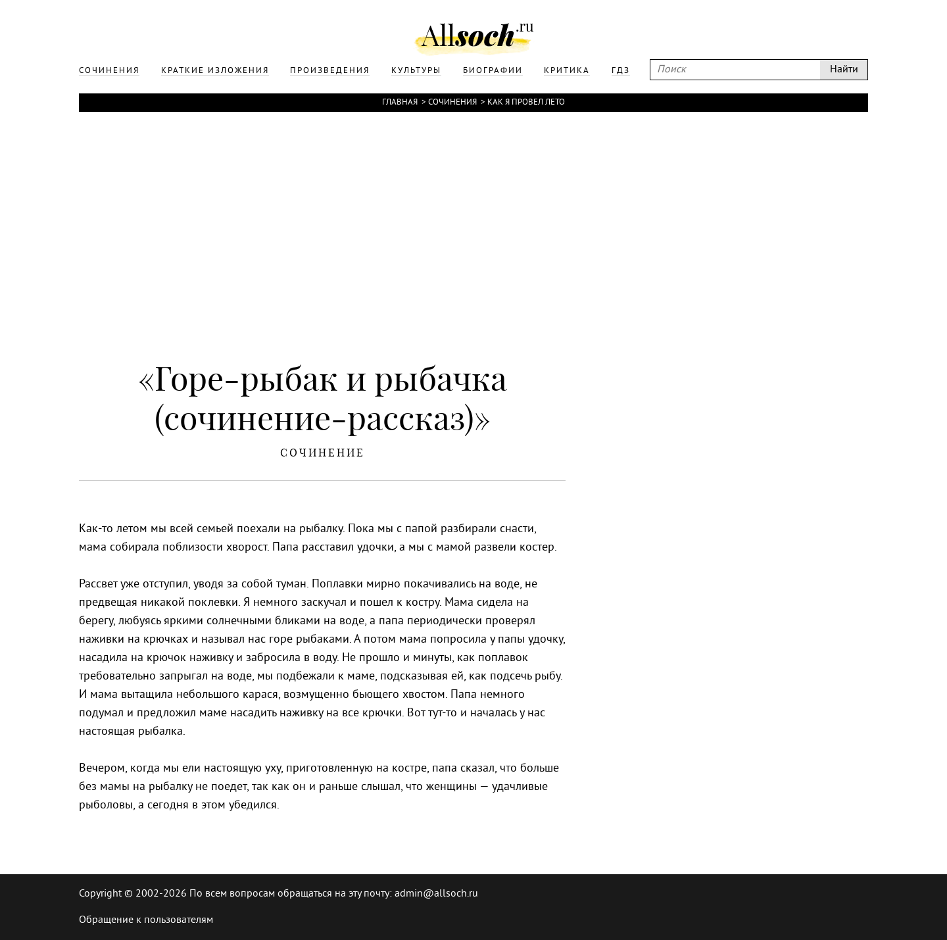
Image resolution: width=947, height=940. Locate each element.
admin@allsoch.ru (436, 894)
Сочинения (452, 102)
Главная (400, 102)
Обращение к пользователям (146, 920)
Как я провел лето (526, 102)
